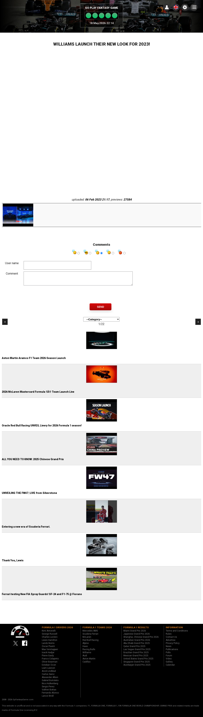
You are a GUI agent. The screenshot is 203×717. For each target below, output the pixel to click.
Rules (169, 636)
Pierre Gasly (48, 658)
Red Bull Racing (91, 643)
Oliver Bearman (49, 664)
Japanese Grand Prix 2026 (136, 636)
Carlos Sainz (48, 677)
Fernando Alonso (50, 695)
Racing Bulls (89, 652)
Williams (87, 655)
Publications (172, 652)
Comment (12, 273)
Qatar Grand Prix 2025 (134, 649)
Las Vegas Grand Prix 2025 (136, 652)
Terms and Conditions (177, 633)
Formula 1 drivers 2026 (57, 630)
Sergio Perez (48, 689)
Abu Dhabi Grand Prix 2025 (136, 646)
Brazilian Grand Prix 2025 (136, 655)
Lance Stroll (48, 698)
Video (169, 661)
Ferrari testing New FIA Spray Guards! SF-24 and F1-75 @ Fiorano (42, 596)
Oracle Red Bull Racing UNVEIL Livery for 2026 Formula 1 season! (42, 428)
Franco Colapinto (50, 661)
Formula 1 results (136, 630)
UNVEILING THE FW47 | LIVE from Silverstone (29, 495)
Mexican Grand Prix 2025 (135, 658)
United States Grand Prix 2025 (138, 661)
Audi (85, 658)
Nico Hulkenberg (50, 686)
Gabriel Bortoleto (50, 683)
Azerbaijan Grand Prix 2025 (136, 667)
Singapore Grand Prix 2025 (136, 664)
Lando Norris (48, 646)
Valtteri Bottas (49, 692)
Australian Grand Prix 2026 (136, 643)
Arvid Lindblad (49, 674)
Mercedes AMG (90, 633)
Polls (168, 655)
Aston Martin (89, 661)
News (168, 649)
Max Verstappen (50, 652)
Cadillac (87, 664)
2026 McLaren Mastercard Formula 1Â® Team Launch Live (38, 394)
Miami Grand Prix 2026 (134, 633)
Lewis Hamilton (49, 643)
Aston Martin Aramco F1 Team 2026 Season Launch (34, 360)
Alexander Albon (50, 680)
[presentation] (51, 297)
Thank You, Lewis (12, 563)
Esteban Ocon (49, 667)
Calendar (170, 667)
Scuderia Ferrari (90, 636)
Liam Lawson (48, 670)
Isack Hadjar (48, 655)
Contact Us (171, 639)
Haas (85, 649)
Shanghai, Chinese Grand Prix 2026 (141, 639)
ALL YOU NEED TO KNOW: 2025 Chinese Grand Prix (33, 461)
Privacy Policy (173, 646)
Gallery (169, 664)
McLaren (87, 639)
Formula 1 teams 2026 (97, 630)
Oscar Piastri (48, 649)
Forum (169, 658)
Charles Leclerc (50, 639)
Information (174, 630)
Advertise (170, 643)
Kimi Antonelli (49, 633)
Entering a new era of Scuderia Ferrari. (26, 529)
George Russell (49, 636)
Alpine (86, 646)
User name (12, 263)
